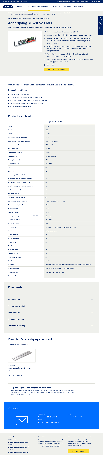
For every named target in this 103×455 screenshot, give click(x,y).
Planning (56, 7)
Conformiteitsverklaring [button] (50, 326)
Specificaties (29, 85)
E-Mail (31, 394)
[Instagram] (97, 1)
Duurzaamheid (60, 1)
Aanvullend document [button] (50, 319)
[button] (85, 1)
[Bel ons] (100, 23)
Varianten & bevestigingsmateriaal (60, 85)
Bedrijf (73, 1)
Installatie (67, 7)
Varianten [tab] (25, 344)
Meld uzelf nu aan (78, 451)
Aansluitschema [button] (50, 313)
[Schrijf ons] (100, 28)
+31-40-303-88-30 (18, 452)
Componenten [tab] (13, 344)
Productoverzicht (15, 85)
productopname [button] (50, 300)
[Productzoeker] (100, 18)
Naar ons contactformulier (50, 446)
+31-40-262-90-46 (48, 422)
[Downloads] (100, 32)
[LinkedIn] (95, 1)
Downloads (40, 85)
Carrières (78, 1)
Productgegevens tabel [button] (50, 306)
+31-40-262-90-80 (48, 416)
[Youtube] (99, 1)
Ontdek (20, 7)
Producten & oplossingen (38, 7)
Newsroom (67, 1)
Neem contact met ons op (56, 69)
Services (77, 7)
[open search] (98, 6)
